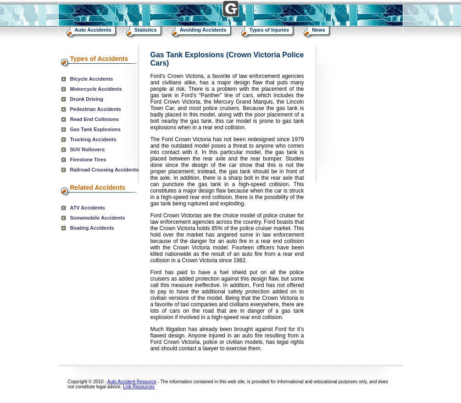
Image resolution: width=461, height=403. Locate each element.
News (318, 30)
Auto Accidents (93, 30)
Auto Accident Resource (131, 381)
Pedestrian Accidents (95, 109)
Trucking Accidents (93, 139)
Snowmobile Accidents (97, 218)
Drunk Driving (87, 99)
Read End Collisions (94, 119)
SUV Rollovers (87, 149)
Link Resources (139, 386)
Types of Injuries (269, 30)
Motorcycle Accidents (96, 89)
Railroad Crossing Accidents (104, 169)
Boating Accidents (92, 228)
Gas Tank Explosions (95, 129)
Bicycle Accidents (91, 79)
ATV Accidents (87, 207)
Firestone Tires (88, 159)
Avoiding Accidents (203, 30)
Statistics (145, 30)
